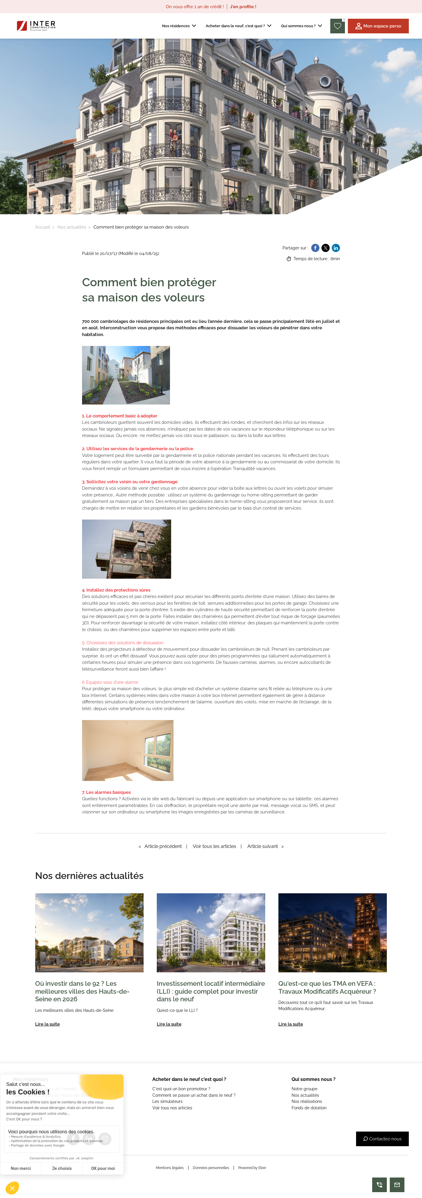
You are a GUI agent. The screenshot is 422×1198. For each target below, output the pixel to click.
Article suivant (265, 846)
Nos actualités (71, 227)
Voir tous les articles (214, 846)
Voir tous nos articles (172, 1108)
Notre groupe (304, 1088)
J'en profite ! (243, 6)
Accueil (42, 227)
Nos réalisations (307, 1101)
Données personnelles (211, 1168)
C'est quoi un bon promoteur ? (181, 1088)
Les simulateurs (167, 1101)
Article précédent (160, 846)
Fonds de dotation (309, 1108)
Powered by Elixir (252, 1168)
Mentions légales (170, 1168)
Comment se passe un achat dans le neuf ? (194, 1095)
